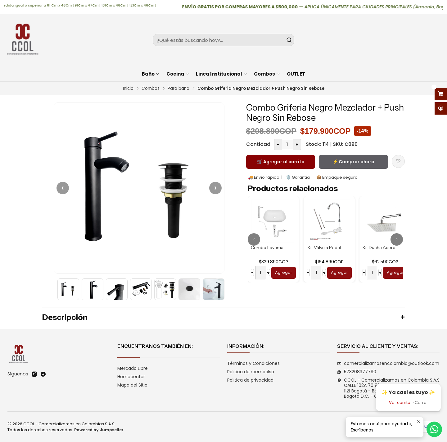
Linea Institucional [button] (221, 74)
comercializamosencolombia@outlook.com (388, 363)
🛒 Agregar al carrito (281, 162)
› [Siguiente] (215, 188)
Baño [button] (151, 74)
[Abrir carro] (441, 94)
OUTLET (296, 74)
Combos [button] (267, 74)
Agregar (283, 272)
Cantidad (258, 144)
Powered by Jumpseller (99, 429)
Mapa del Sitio (132, 385)
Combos (151, 88)
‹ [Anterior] (62, 188)
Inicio (128, 88)
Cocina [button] (177, 74)
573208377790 (356, 372)
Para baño (178, 88)
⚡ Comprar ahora (353, 162)
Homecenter (131, 377)
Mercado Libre (132, 368)
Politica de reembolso (250, 372)
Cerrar (421, 402)
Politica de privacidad (250, 380)
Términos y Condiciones (253, 363)
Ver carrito (399, 402)
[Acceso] (441, 108)
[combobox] (223, 40)
